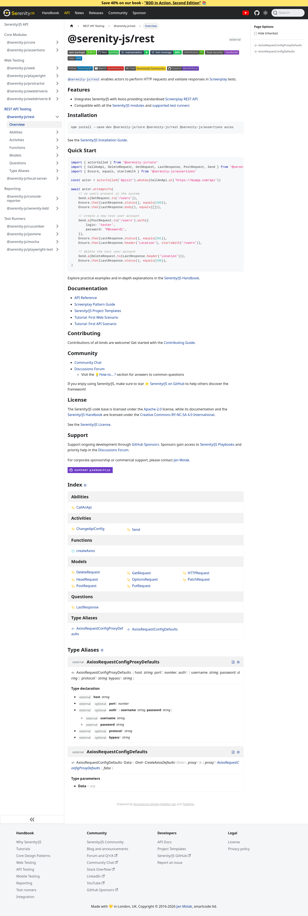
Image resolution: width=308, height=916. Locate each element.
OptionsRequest (142, 579)
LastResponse (85, 607)
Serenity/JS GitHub (174, 855)
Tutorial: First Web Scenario (96, 317)
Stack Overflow (101, 869)
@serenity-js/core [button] (21, 42)
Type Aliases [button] (19, 170)
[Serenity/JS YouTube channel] (246, 13)
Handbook (50, 12)
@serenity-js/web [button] (21, 68)
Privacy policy (239, 848)
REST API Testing (17, 109)
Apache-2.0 (152, 409)
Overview (17, 124)
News (79, 12)
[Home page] (72, 26)
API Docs (164, 842)
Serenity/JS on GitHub (167, 383)
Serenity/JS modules (128, 105)
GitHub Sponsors (145, 444)
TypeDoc (188, 804)
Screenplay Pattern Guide (94, 304)
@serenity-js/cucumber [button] (25, 226)
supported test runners (171, 105)
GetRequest (139, 573)
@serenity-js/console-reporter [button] (24, 198)
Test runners (26, 890)
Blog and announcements (107, 848)
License (234, 842)
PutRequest (139, 585)
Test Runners (14, 218)
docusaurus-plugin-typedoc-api (154, 804)
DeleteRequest (85, 572)
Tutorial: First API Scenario (95, 323)
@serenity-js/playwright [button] (26, 75)
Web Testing (14, 60)
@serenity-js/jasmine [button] (24, 234)
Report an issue (169, 862)
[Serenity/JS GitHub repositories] (257, 12)
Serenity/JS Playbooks (217, 444)
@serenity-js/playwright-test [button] (30, 249)
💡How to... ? (105, 374)
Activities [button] (16, 140)
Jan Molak (181, 460)
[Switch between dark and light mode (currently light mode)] (265, 12)
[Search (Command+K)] (288, 13)
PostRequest (83, 585)
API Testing (25, 869)
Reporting (12, 188)
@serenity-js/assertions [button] (26, 50)
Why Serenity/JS (28, 842)
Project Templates (171, 848)
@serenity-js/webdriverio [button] (27, 91)
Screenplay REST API (181, 99)
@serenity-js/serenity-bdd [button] (28, 208)
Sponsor (139, 12)
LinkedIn (96, 876)
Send (133, 529)
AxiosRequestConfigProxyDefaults (278, 45)
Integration (25, 896)
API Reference (85, 297)
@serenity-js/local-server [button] (27, 178)
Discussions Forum (89, 369)
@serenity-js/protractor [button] (26, 83)
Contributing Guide (179, 342)
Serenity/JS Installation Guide (103, 140)
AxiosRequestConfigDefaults (152, 629)
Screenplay (218, 79)
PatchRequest (196, 579)
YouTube (96, 883)
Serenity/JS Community (105, 842)
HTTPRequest (196, 573)
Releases (96, 12)
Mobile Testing (28, 876)
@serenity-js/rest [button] (20, 116)
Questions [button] (17, 163)
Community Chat (87, 362)
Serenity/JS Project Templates (97, 310)
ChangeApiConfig (87, 528)
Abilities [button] (15, 132)
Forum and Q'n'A (102, 855)
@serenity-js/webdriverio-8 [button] (29, 98)
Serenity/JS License (95, 424)
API (67, 12)
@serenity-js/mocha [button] (23, 241)
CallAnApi (81, 507)
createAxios (83, 550)
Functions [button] (17, 147)
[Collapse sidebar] (32, 819)
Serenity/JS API (16, 24)
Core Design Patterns (33, 855)
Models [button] (15, 155)
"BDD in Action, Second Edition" (172, 2)
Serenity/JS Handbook (181, 278)
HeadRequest (84, 579)
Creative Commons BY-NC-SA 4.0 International (177, 414)
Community (117, 12)
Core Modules (15, 34)
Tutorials (23, 848)
